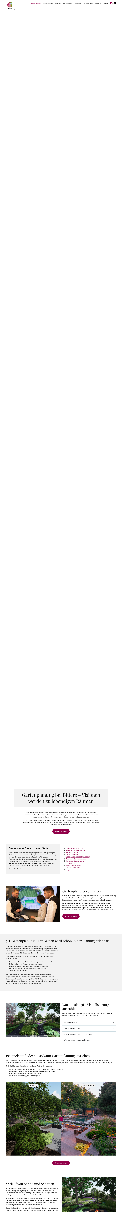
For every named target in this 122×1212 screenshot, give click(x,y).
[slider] (61, 1119)
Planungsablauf (71, 863)
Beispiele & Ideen (72, 852)
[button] (48, 5)
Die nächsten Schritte (73, 867)
